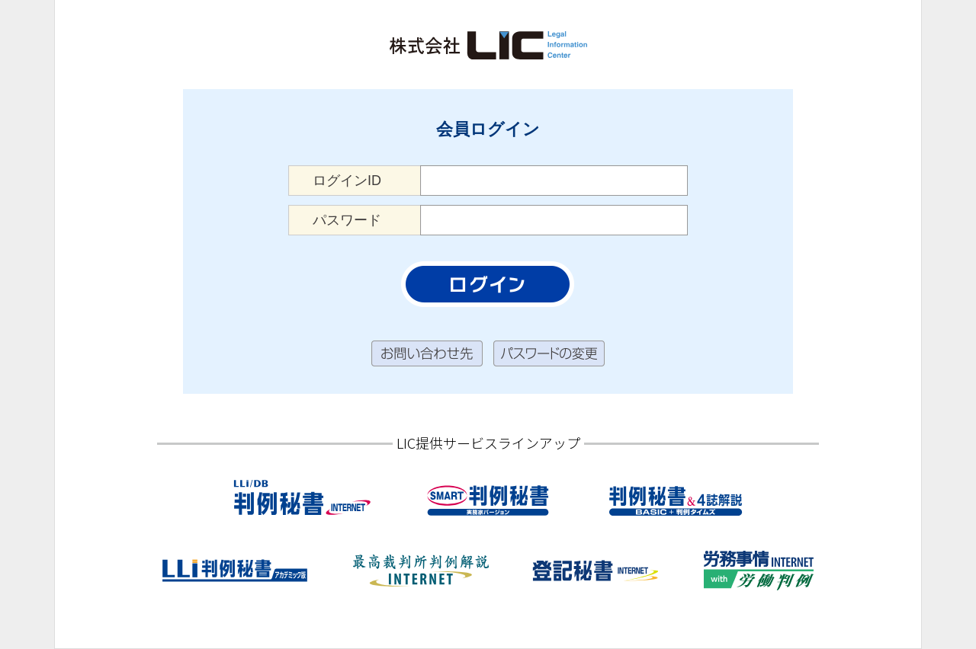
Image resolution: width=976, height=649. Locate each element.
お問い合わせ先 (427, 353)
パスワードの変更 (549, 353)
